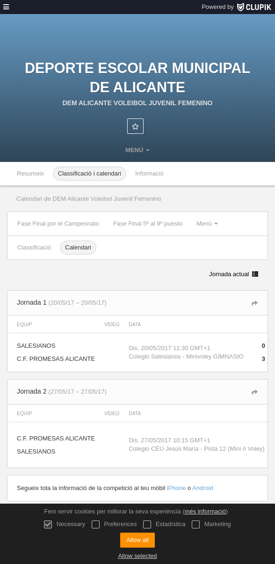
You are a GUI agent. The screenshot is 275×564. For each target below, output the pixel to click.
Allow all (137, 539)
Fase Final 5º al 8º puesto (147, 223)
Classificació (34, 247)
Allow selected (137, 555)
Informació (149, 173)
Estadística (164, 524)
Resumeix (30, 173)
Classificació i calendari (89, 173)
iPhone (177, 487)
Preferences (114, 524)
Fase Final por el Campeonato (58, 223)
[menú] (6, 7)
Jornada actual (233, 274)
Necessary (64, 524)
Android (202, 487)
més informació (205, 511)
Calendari (78, 247)
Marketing (211, 524)
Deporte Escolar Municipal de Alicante (137, 77)
